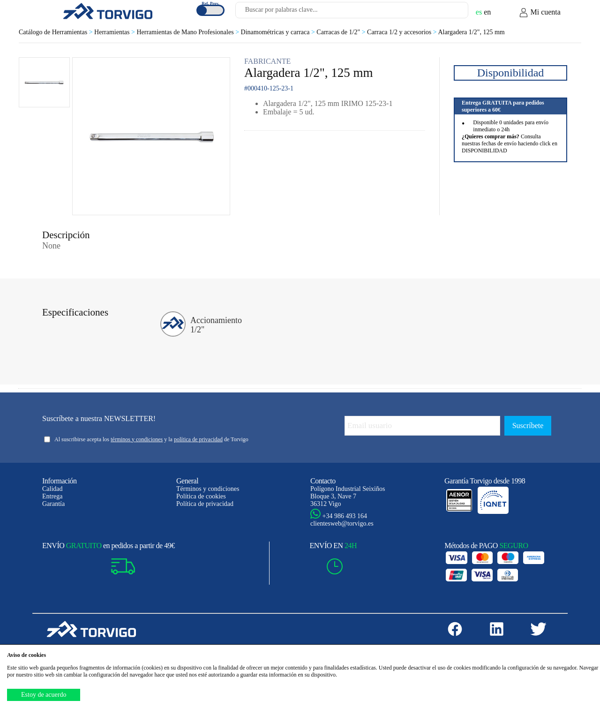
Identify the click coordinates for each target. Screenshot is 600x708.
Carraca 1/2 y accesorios (402, 32)
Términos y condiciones (208, 488)
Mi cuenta (539, 12)
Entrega (52, 496)
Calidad (52, 488)
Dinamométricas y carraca (279, 32)
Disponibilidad (510, 73)
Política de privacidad (204, 503)
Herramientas (115, 32)
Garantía (53, 503)
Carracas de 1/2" (341, 32)
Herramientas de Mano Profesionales (188, 32)
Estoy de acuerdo (43, 694)
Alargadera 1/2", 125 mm (471, 32)
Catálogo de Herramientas (56, 32)
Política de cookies (201, 496)
